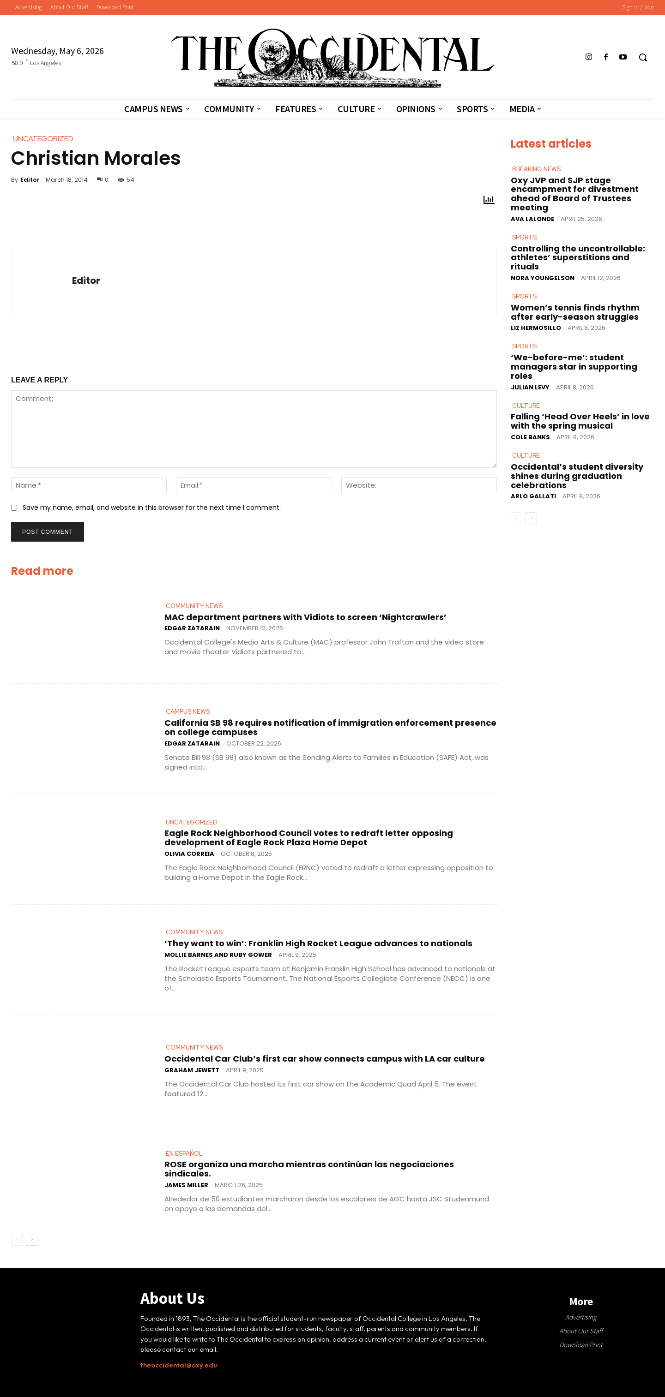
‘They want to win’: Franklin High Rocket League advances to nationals (318, 943)
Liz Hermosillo (536, 327)
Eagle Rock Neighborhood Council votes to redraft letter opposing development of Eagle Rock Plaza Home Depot (308, 837)
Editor (30, 179)
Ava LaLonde (532, 219)
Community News (194, 606)
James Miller (186, 1185)
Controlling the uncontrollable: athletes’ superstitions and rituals (578, 257)
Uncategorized (192, 822)
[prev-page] (17, 1240)
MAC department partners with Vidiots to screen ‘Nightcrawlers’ (305, 617)
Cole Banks (530, 437)
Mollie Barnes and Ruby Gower (218, 954)
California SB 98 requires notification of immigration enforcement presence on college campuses (330, 727)
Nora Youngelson (542, 278)
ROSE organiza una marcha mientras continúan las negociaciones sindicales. (309, 1168)
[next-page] (31, 1240)
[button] (643, 57)
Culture (526, 405)
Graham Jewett (191, 1070)
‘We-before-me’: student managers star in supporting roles (574, 367)
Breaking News (536, 169)
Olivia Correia (189, 853)
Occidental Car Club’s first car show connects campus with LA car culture (324, 1058)
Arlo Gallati (533, 496)
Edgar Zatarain (192, 628)
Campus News (188, 712)
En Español (184, 1154)
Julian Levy (530, 386)
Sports (524, 237)
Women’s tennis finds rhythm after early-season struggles (575, 312)
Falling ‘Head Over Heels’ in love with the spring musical (580, 421)
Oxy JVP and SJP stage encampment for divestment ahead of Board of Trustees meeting (575, 193)
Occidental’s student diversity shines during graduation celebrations (577, 476)
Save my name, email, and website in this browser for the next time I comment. (152, 507)
